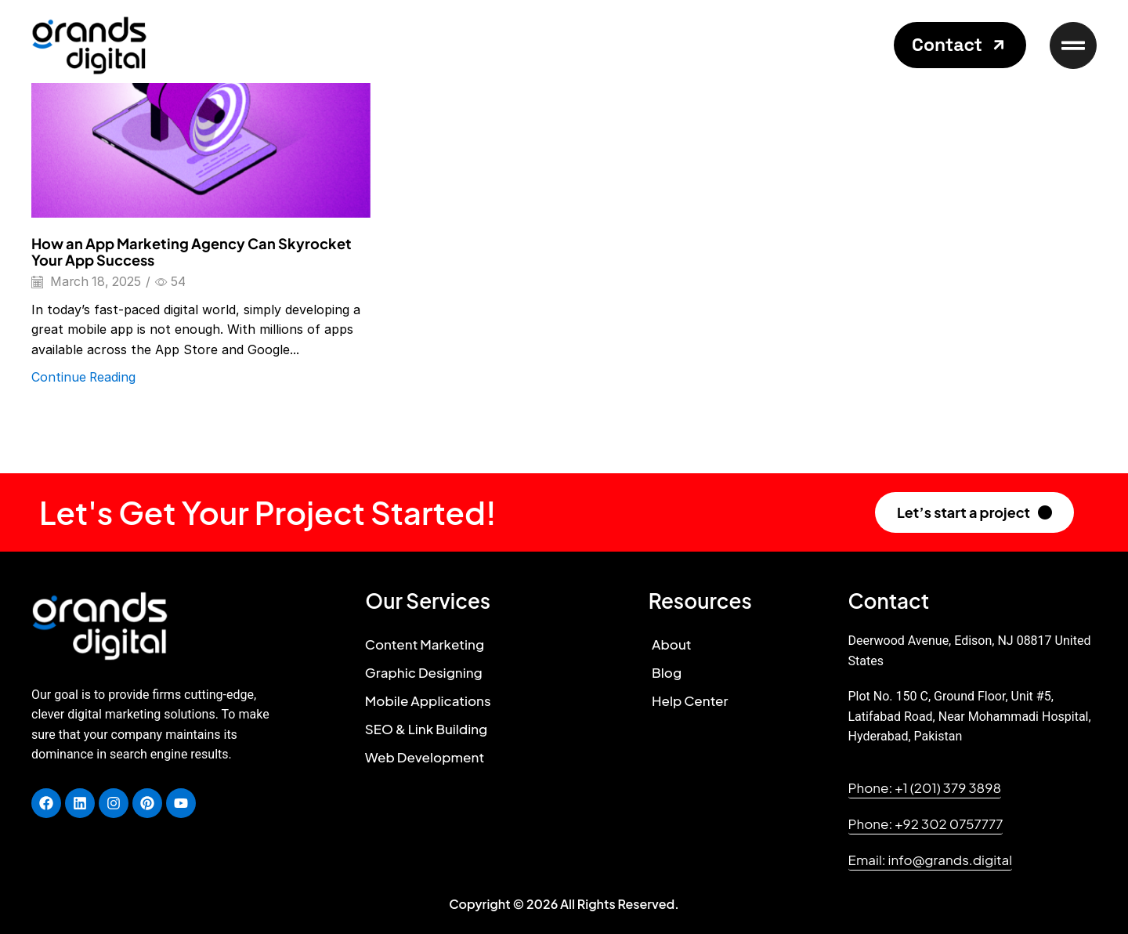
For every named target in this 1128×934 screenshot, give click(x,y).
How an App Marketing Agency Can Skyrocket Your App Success (191, 252)
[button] (960, 45)
